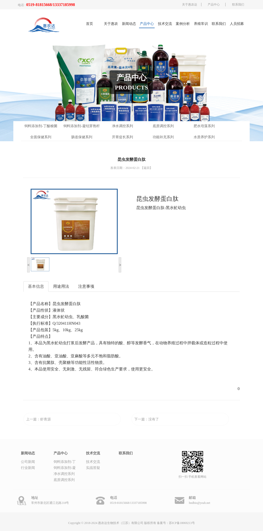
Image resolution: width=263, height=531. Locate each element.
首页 (89, 24)
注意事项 (86, 286)
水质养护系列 (204, 137)
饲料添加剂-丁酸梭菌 (40, 126)
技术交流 (165, 24)
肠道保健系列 (81, 137)
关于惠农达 (189, 4)
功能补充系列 (163, 137)
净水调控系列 (122, 126)
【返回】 (147, 168)
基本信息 (36, 286)
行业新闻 (28, 468)
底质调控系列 (163, 126)
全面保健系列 (40, 137)
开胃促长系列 (122, 137)
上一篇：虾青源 (38, 419)
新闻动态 (129, 24)
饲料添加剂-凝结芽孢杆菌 (81, 127)
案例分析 (183, 24)
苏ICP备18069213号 (182, 523)
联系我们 (238, 4)
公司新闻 (28, 462)
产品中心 (214, 4)
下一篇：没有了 (146, 419)
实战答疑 (93, 468)
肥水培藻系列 (204, 126)
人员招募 (237, 24)
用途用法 (61, 286)
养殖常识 (201, 24)
